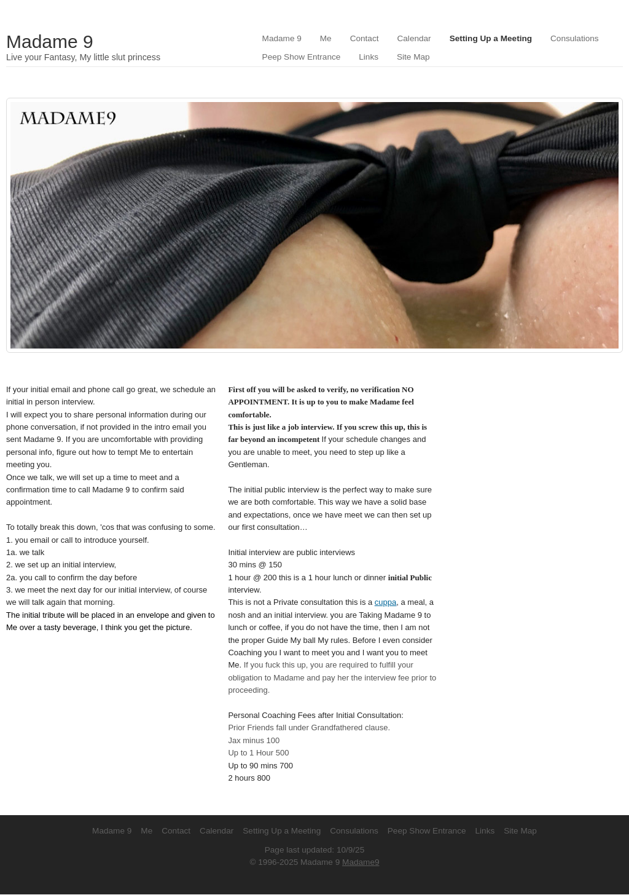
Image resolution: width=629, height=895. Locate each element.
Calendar (414, 38)
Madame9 (360, 862)
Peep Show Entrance (301, 56)
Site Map (413, 56)
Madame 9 (49, 41)
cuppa (385, 602)
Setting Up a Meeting (491, 38)
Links (368, 56)
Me (326, 38)
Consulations (574, 38)
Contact (364, 38)
